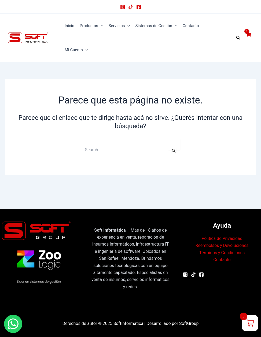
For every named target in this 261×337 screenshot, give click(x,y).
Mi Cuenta (76, 50)
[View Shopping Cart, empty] (248, 38)
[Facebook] (138, 7)
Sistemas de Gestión (156, 25)
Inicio (69, 25)
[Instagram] (122, 7)
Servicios (119, 25)
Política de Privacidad (221, 238)
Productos (91, 25)
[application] (100, 25)
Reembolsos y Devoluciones (222, 245)
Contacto (191, 25)
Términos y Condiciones (222, 252)
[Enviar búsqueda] (174, 151)
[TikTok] (130, 7)
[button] (238, 38)
